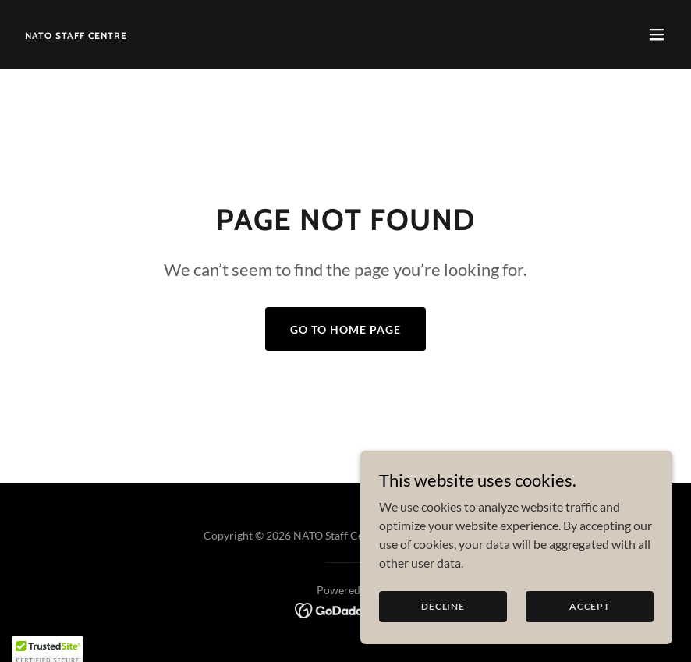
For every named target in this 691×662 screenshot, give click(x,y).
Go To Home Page (345, 329)
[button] (656, 34)
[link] (76, 34)
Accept (589, 606)
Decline (443, 606)
